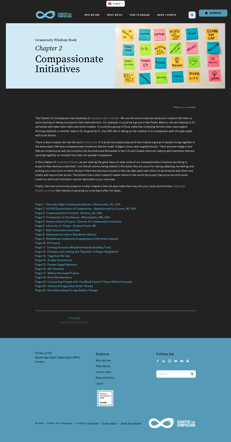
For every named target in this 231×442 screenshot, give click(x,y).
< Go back (74, 318)
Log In (99, 383)
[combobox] (172, 374)
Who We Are (92, 15)
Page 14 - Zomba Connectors (53, 260)
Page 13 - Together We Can (52, 256)
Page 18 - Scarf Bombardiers (53, 277)
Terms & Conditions (131, 423)
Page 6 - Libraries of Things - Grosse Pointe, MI (65, 225)
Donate (213, 13)
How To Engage (140, 15)
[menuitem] (92, 15)
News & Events (105, 377)
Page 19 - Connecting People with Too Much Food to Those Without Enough (83, 281)
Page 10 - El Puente (47, 243)
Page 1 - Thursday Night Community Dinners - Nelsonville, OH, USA (77, 204)
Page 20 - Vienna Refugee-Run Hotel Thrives (64, 286)
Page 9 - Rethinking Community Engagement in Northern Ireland (76, 238)
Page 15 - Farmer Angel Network (56, 264)
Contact (40, 361)
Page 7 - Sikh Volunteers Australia (57, 230)
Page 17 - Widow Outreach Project (57, 273)
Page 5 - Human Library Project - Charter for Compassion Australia (78, 221)
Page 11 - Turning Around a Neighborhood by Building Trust (73, 247)
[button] (115, 3)
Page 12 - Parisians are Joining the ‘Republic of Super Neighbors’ (77, 251)
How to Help (103, 371)
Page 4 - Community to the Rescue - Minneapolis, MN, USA (72, 217)
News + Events (166, 15)
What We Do (114, 15)
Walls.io (183, 107)
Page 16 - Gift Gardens (49, 268)
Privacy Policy (109, 423)
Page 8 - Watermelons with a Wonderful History (65, 234)
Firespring (93, 423)
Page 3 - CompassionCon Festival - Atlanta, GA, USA (68, 213)
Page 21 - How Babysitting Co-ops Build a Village (66, 290)
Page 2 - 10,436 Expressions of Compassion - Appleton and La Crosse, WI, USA (85, 208)
